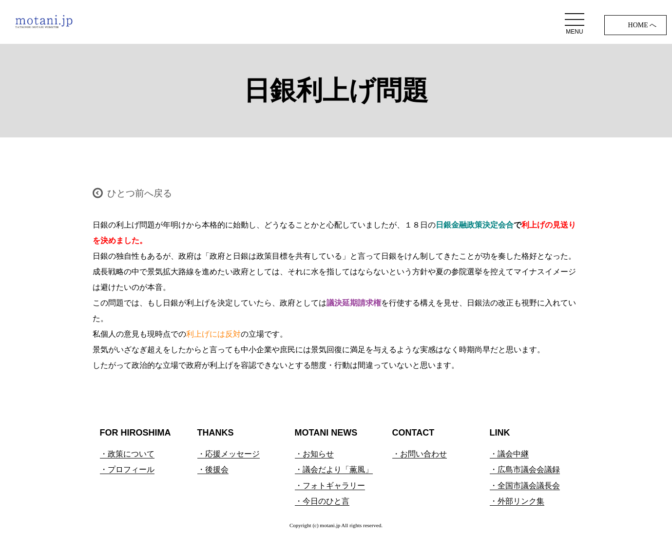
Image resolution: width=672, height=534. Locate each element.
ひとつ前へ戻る (139, 193)
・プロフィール (127, 469)
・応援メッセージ (228, 454)
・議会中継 (509, 454)
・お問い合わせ (419, 454)
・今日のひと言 (322, 501)
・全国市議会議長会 (525, 485)
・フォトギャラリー (330, 485)
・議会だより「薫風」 (334, 469)
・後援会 (213, 469)
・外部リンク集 (517, 501)
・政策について (127, 454)
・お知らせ (314, 454)
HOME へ (642, 25)
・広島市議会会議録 (525, 469)
